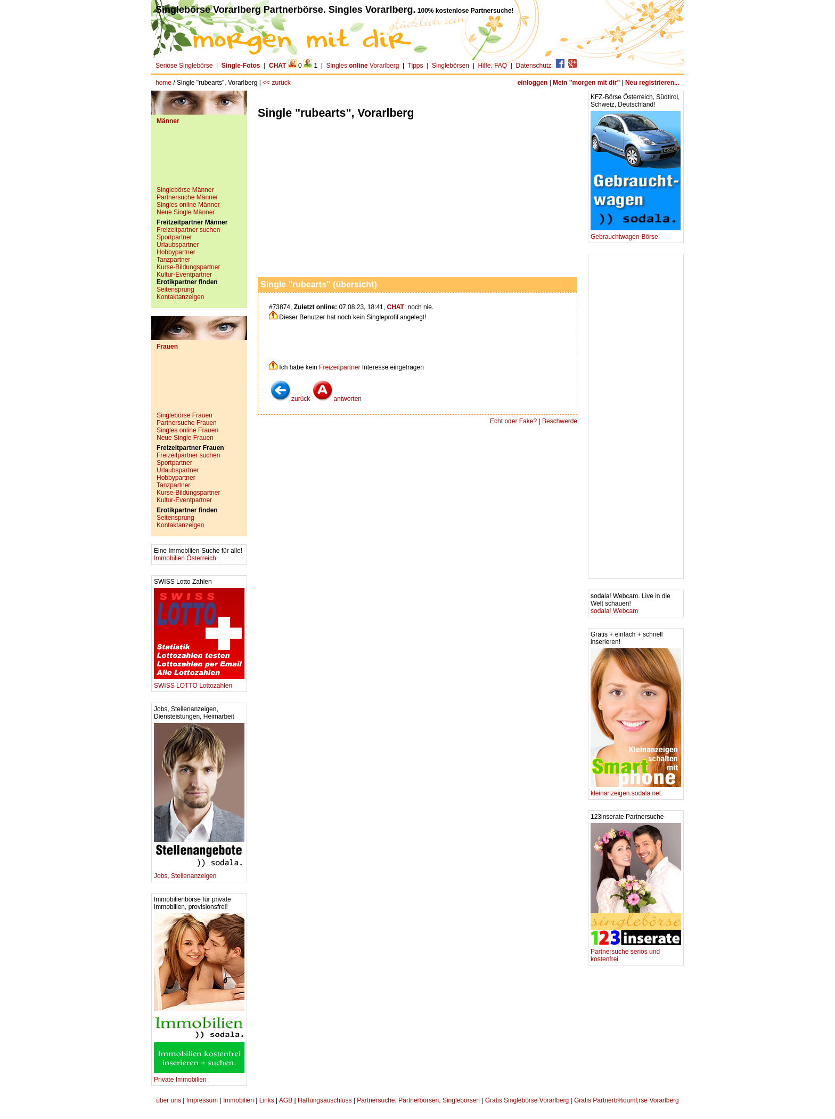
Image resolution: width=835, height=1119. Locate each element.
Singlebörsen (450, 65)
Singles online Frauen (187, 430)
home (163, 82)
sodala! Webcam (614, 611)
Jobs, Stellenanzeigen (199, 873)
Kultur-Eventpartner (184, 274)
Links (266, 1100)
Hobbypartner (176, 252)
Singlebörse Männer (185, 190)
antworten (337, 398)
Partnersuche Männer (187, 197)
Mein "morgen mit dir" (586, 82)
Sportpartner (174, 237)
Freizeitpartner (339, 367)
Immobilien (238, 1100)
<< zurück (277, 82)
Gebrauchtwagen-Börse (636, 233)
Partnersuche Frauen (187, 422)
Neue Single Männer (186, 212)
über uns (168, 1100)
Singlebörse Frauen (184, 415)
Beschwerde (559, 421)
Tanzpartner (173, 259)
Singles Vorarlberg (362, 65)
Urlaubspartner (178, 244)
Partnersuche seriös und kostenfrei (636, 952)
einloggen (533, 82)
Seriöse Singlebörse (183, 65)
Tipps (415, 65)
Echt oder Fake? (513, 421)
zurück (290, 398)
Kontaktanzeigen (180, 297)
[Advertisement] (199, 159)
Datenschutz (534, 65)
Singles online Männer (188, 204)
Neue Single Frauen (185, 437)
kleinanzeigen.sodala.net (636, 790)
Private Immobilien (199, 1076)
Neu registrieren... (652, 82)
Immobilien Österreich (185, 558)
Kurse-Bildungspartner (188, 267)
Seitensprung (175, 289)
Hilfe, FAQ (492, 65)
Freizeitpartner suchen (188, 230)
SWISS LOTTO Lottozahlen (199, 682)
